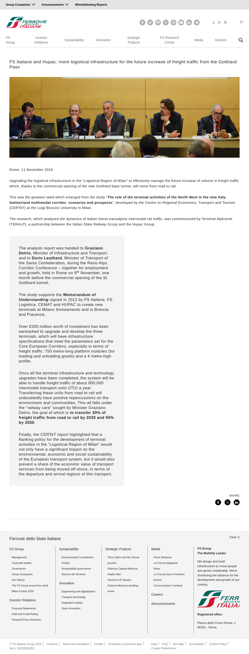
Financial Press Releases (26, 619)
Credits (98, 644)
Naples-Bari (114, 574)
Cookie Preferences (163, 648)
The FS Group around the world (30, 585)
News (157, 568)
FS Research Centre (169, 40)
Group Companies (18, 4)
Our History (18, 579)
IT (241, 22)
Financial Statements (24, 608)
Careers (221, 40)
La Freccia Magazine (166, 563)
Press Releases (163, 557)
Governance (19, 568)
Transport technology (74, 597)
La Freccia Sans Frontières (169, 574)
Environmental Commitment (77, 557)
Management (19, 557)
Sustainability (74, 40)
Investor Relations (41, 40)
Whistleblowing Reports (91, 4)
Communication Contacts (168, 585)
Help (154, 644)
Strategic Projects (133, 40)
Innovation (103, 40)
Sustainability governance (76, 568)
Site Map (178, 644)
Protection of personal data (125, 644)
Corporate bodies (21, 563)
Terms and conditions (75, 644)
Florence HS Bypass (119, 579)
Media (198, 40)
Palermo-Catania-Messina (122, 568)
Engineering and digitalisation (78, 591)
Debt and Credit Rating (25, 614)
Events (158, 579)
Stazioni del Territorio (74, 574)
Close (233, 537)
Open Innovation (71, 608)
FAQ (165, 644)
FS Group (10, 40)
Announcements (53, 4)
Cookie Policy (217, 644)
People (66, 563)
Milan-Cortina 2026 (23, 591)
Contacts (52, 644)
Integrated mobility (72, 602)
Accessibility (196, 644)
